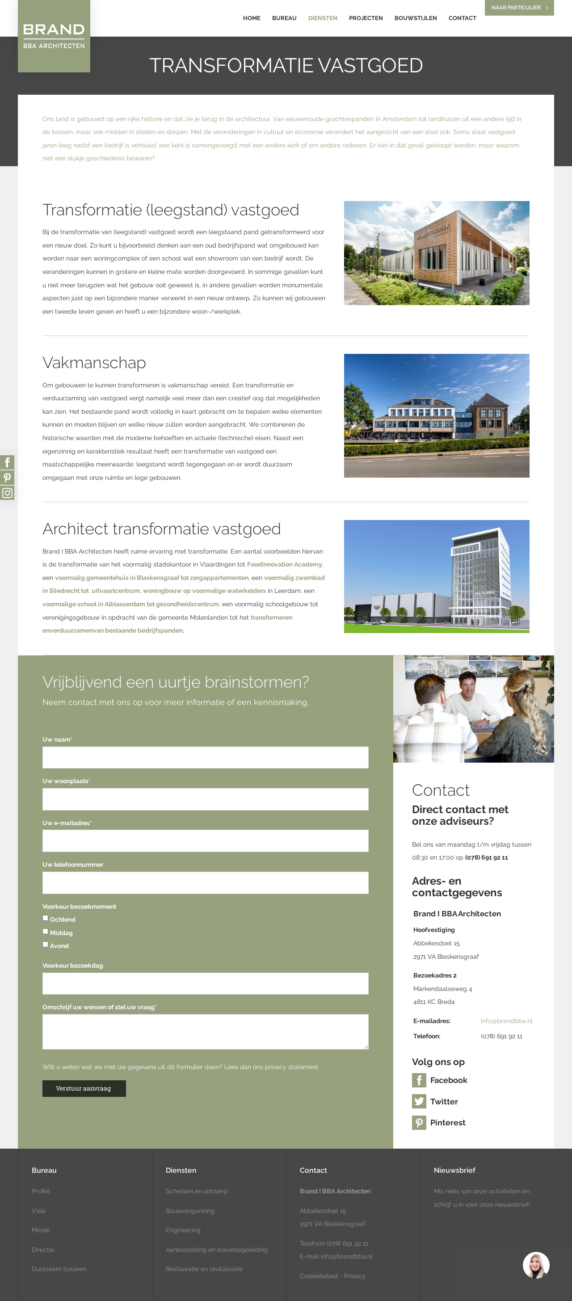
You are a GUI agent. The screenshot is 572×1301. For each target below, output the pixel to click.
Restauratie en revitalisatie (204, 1268)
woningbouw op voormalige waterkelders (204, 590)
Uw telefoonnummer (72, 864)
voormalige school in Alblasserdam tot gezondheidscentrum (130, 604)
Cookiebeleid (319, 1276)
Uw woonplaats (66, 781)
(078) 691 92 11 (346, 1243)
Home (252, 18)
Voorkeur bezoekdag (72, 965)
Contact (462, 18)
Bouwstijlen (416, 18)
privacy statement (291, 1066)
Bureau (284, 18)
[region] (535, 1264)
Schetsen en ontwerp (197, 1191)
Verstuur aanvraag (83, 1088)
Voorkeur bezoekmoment (79, 906)
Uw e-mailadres (67, 823)
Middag (57, 932)
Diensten (322, 18)
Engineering (183, 1230)
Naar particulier (516, 7)
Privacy (355, 1276)
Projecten (366, 18)
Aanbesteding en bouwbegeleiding (217, 1249)
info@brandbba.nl (507, 1020)
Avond (55, 945)
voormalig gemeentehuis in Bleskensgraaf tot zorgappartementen (151, 577)
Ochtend (59, 919)
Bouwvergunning (190, 1210)
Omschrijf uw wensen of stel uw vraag (99, 1007)
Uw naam (57, 739)
